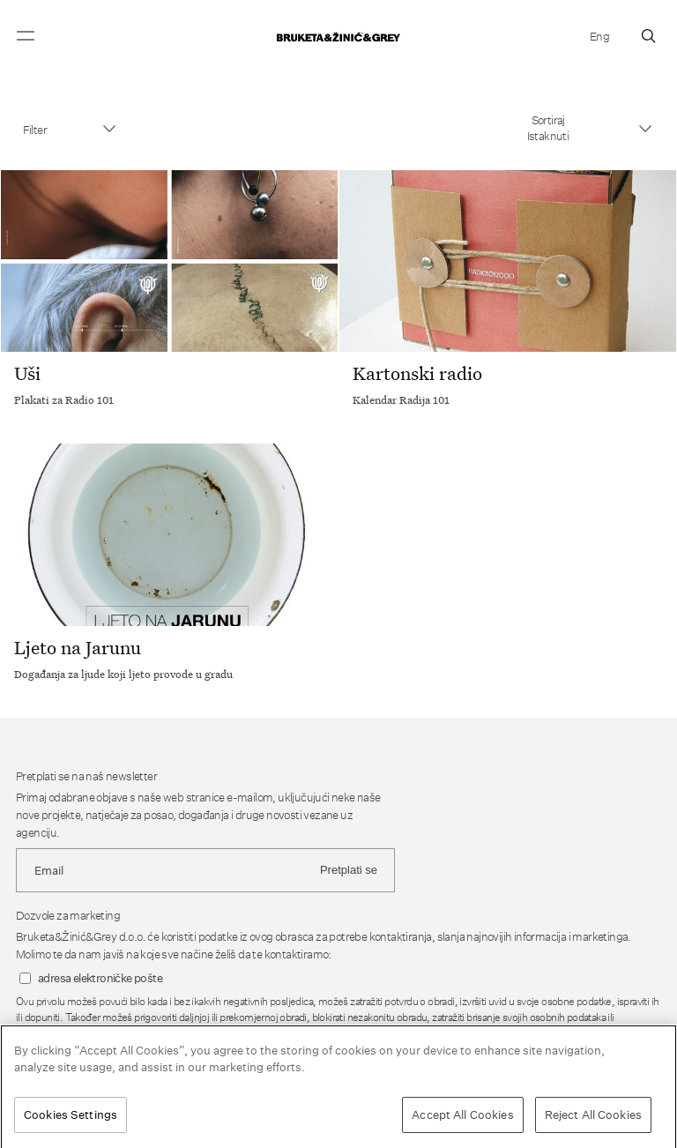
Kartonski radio (417, 373)
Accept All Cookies (462, 1118)
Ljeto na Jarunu (77, 647)
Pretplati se (348, 869)
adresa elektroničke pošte (100, 978)
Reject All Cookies (593, 1118)
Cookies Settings (70, 1118)
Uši (27, 373)
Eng (599, 36)
